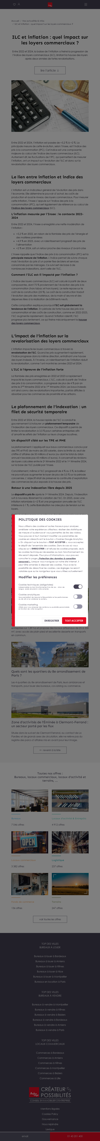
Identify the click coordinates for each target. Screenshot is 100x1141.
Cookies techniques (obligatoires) (44, 586)
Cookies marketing (44, 606)
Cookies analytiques (44, 596)
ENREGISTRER (51, 620)
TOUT (74, 620)
